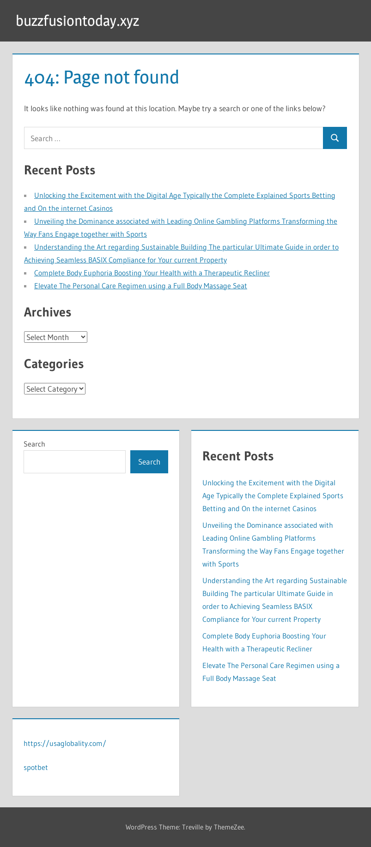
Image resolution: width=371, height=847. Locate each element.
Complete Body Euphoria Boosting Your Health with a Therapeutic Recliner (152, 272)
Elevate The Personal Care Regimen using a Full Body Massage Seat (140, 285)
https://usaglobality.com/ (65, 743)
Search (34, 443)
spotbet (36, 767)
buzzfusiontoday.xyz (77, 21)
